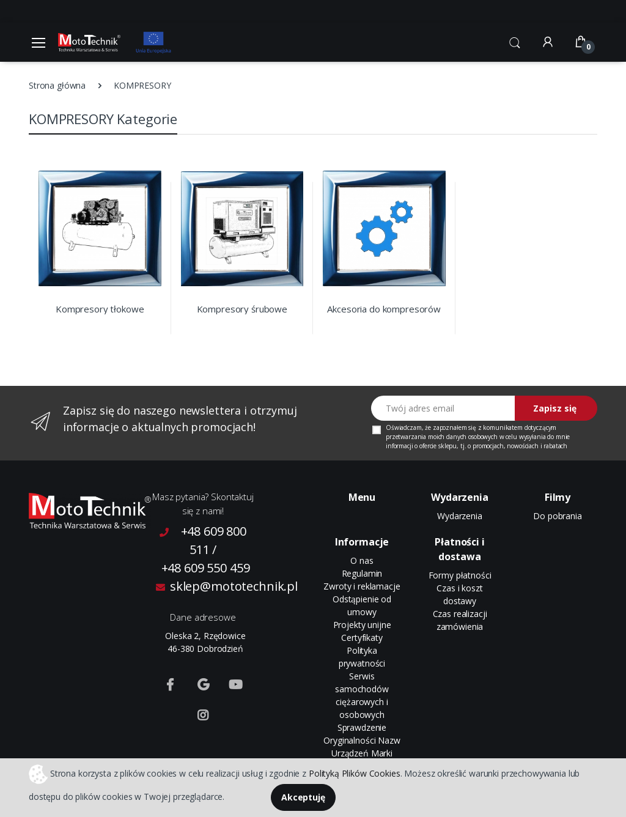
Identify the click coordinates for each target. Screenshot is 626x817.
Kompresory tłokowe (100, 308)
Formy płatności (460, 575)
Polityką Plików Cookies (354, 772)
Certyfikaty (361, 637)
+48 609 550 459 (205, 568)
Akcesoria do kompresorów (384, 308)
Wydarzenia (459, 516)
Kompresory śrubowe (242, 308)
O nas (361, 560)
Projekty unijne (362, 624)
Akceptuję (303, 797)
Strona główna (57, 85)
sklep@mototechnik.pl (205, 586)
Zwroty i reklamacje (361, 586)
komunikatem (502, 427)
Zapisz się (554, 408)
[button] (514, 41)
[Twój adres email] (443, 408)
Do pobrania (557, 516)
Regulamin (362, 573)
